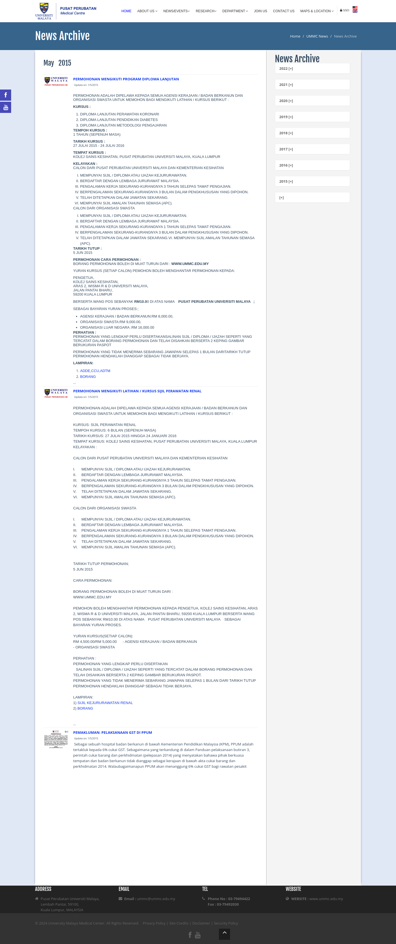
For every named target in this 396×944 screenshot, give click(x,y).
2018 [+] (286, 132)
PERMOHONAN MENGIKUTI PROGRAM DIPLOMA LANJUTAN (126, 78)
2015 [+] (286, 181)
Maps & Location (317, 11)
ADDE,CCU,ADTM (95, 371)
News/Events (176, 11)
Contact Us (284, 11)
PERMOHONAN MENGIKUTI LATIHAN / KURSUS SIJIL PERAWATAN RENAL (137, 390)
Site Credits (179, 923)
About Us (147, 11)
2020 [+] (286, 100)
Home (126, 11)
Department (235, 11)
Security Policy (226, 923)
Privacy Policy (154, 923)
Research (206, 11)
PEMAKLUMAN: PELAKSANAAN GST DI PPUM (112, 732)
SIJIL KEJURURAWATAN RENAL (105, 703)
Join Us (260, 11)
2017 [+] (286, 149)
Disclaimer (201, 923)
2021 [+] (286, 84)
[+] (281, 197)
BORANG (88, 377)
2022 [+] (286, 68)
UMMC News (317, 36)
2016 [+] (286, 165)
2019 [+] (286, 116)
